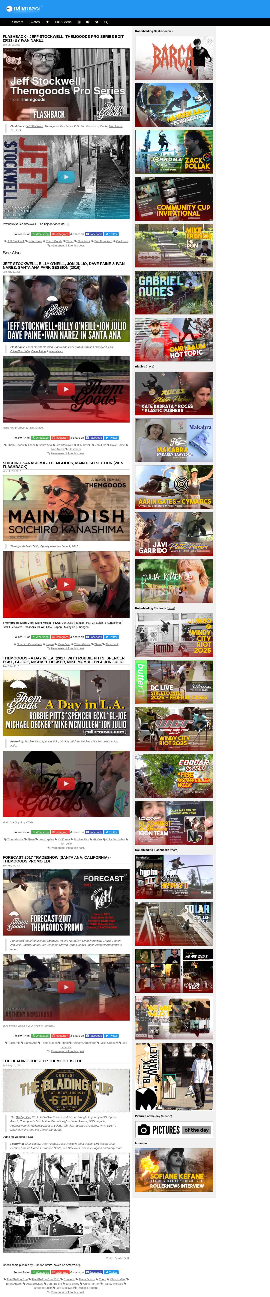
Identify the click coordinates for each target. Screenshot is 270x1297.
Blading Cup (23, 1117)
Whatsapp (42, 234)
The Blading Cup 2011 (46, 1279)
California (122, 241)
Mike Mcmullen (115, 839)
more (168, 31)
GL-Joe (97, 839)
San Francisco (103, 241)
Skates (34, 22)
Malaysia (69, 627)
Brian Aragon (14, 1283)
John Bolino (54, 1283)
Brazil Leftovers (12, 627)
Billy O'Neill (84, 445)
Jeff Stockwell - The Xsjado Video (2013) (44, 224)
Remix (79, 622)
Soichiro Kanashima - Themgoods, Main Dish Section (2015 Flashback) (63, 465)
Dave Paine (38, 351)
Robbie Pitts (81, 839)
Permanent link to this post (67, 245)
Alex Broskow (34, 1283)
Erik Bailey (72, 1283)
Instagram (62, 234)
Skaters (17, 22)
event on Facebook (43, 1025)
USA (49, 627)
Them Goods (54, 241)
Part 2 (90, 622)
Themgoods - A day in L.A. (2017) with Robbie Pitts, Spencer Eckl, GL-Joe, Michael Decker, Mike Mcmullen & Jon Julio (64, 660)
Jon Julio (24, 351)
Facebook (95, 234)
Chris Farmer (91, 1283)
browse (166, 1116)
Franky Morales (113, 1283)
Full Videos (63, 22)
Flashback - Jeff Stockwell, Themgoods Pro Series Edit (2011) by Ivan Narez (63, 38)
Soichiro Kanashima (108, 622)
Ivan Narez (116, 126)
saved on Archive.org (67, 1264)
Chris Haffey (117, 1279)
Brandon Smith (43, 1287)
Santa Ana (45, 445)
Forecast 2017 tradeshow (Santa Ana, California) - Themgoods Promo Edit (57, 859)
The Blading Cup (17, 1279)
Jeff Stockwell (34, 126)
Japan (58, 627)
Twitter (113, 234)
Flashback (83, 241)
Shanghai (83, 627)
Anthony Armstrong (85, 1042)
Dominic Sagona (88, 1287)
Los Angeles (46, 839)
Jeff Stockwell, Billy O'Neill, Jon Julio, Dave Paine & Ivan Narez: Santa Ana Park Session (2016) (64, 266)
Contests (69, 1279)
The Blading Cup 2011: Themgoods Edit (43, 1061)
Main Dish (64, 644)
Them (69, 241)
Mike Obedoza (109, 1042)
